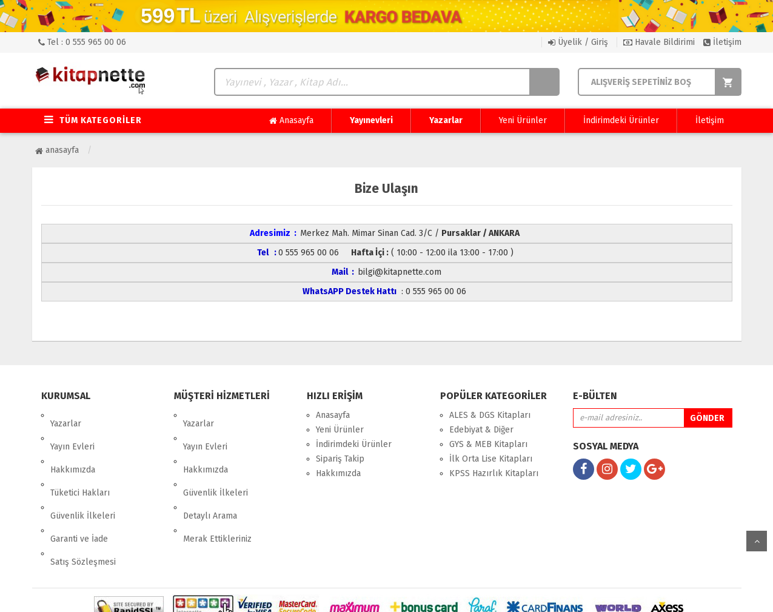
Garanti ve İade (79, 488)
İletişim (722, 42)
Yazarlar (446, 120)
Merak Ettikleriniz (217, 488)
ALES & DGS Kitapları (489, 415)
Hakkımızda (72, 444)
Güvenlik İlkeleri (82, 473)
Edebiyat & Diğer (481, 430)
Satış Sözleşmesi (83, 502)
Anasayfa (291, 121)
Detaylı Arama (210, 473)
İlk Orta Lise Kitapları (490, 459)
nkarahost (334, 593)
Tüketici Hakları (80, 459)
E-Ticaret (374, 593)
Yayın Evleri (72, 430)
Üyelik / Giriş (578, 42)
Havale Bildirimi (659, 42)
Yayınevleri (371, 120)
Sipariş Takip (340, 459)
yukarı (756, 541)
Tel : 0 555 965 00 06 (82, 42)
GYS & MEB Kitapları (488, 444)
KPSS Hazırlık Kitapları (493, 473)
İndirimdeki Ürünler (621, 120)
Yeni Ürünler (523, 120)
